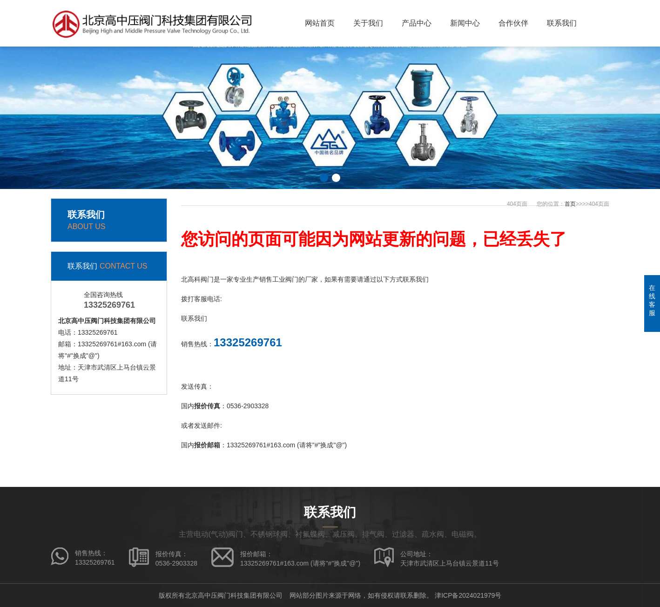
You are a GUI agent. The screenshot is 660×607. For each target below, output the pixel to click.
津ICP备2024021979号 (468, 595)
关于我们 (368, 23)
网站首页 (320, 23)
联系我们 (562, 23)
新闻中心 (465, 23)
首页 (570, 204)
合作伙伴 (513, 23)
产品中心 (416, 23)
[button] (324, 178)
